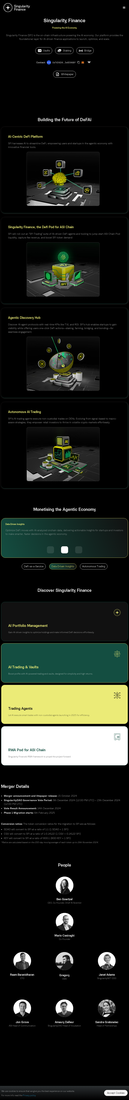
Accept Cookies (116, 1092)
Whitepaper (64, 74)
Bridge (85, 50)
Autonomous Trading (93, 566)
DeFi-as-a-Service (33, 566)
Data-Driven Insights (63, 566)
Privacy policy (29, 1095)
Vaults (44, 50)
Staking (64, 50)
